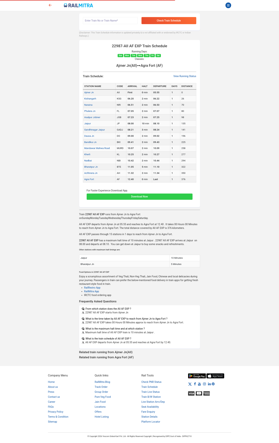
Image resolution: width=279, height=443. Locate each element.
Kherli (87, 154)
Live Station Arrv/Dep (153, 401)
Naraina (88, 105)
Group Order (101, 391)
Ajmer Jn (89, 92)
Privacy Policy (55, 411)
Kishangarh (90, 98)
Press (51, 391)
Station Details (149, 416)
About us (53, 386)
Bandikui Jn (90, 142)
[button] (140, 195)
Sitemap (52, 421)
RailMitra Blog (102, 382)
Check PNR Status (151, 382)
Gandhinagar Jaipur (94, 129)
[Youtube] (199, 383)
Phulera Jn (90, 111)
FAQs (51, 406)
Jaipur (87, 123)
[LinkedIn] (209, 383)
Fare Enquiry (148, 411)
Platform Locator (150, 421)
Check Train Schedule (169, 20)
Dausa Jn (89, 136)
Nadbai (88, 160)
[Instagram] (204, 383)
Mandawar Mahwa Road (97, 148)
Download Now (139, 196)
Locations (100, 406)
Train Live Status (150, 391)
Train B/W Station (151, 396)
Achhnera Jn (91, 173)
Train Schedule (149, 386)
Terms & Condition (58, 416)
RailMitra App (91, 291)
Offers (98, 411)
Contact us (54, 396)
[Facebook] (195, 383)
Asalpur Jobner (92, 117)
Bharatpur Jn (91, 166)
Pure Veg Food (103, 396)
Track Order (101, 386)
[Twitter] (190, 383)
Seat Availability (150, 406)
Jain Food (100, 401)
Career (51, 401)
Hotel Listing (102, 416)
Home (51, 382)
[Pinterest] (213, 383)
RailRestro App (92, 287)
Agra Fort (89, 179)
